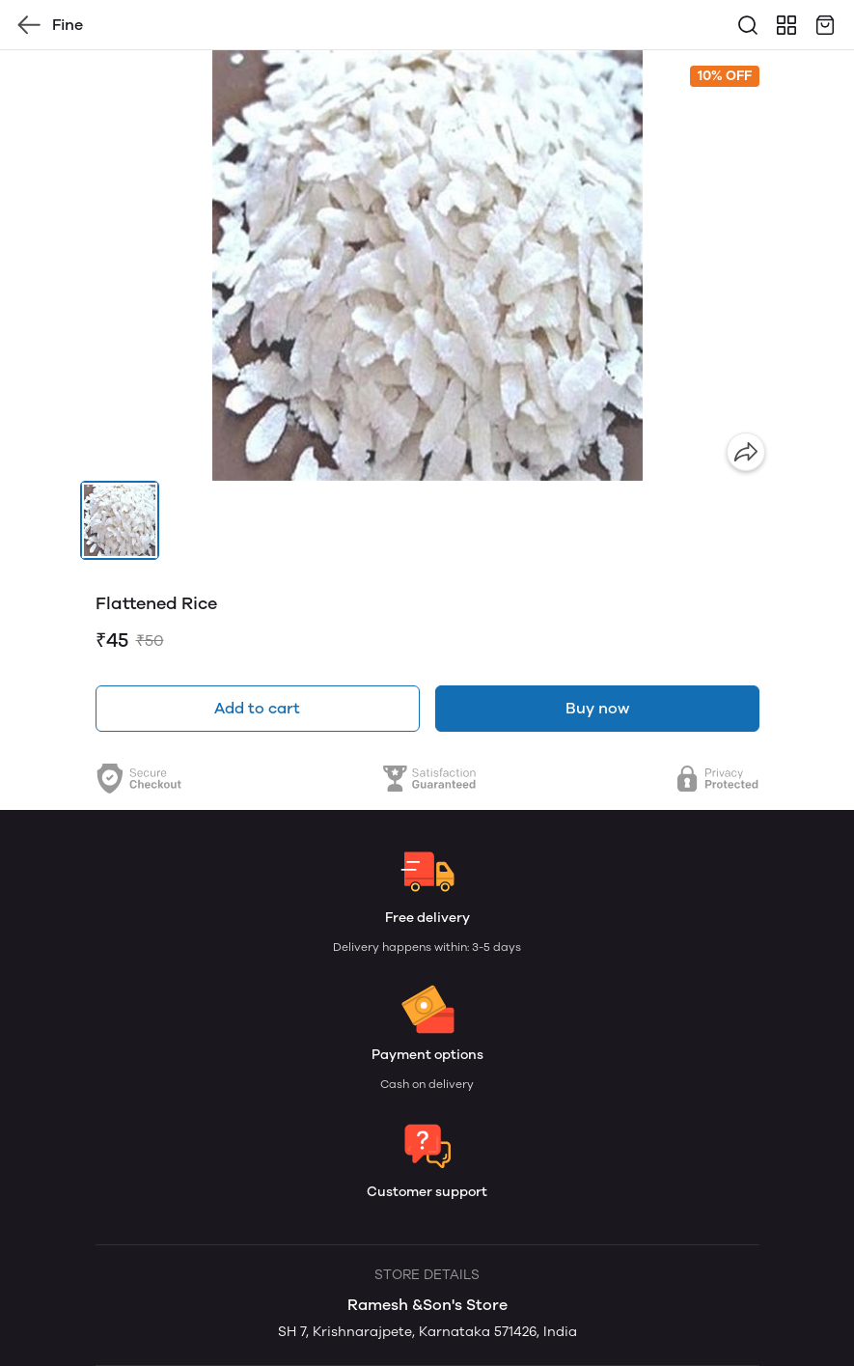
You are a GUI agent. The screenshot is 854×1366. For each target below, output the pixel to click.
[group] (427, 265)
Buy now (597, 708)
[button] (119, 520)
